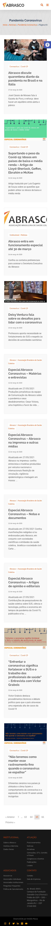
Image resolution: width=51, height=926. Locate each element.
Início (5, 25)
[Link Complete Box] (25, 76)
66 (42, 817)
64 (31, 817)
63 (25, 817)
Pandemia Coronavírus (27, 25)
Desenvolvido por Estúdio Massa (25, 919)
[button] (47, 44)
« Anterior (10, 817)
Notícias (12, 25)
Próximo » (10, 822)
